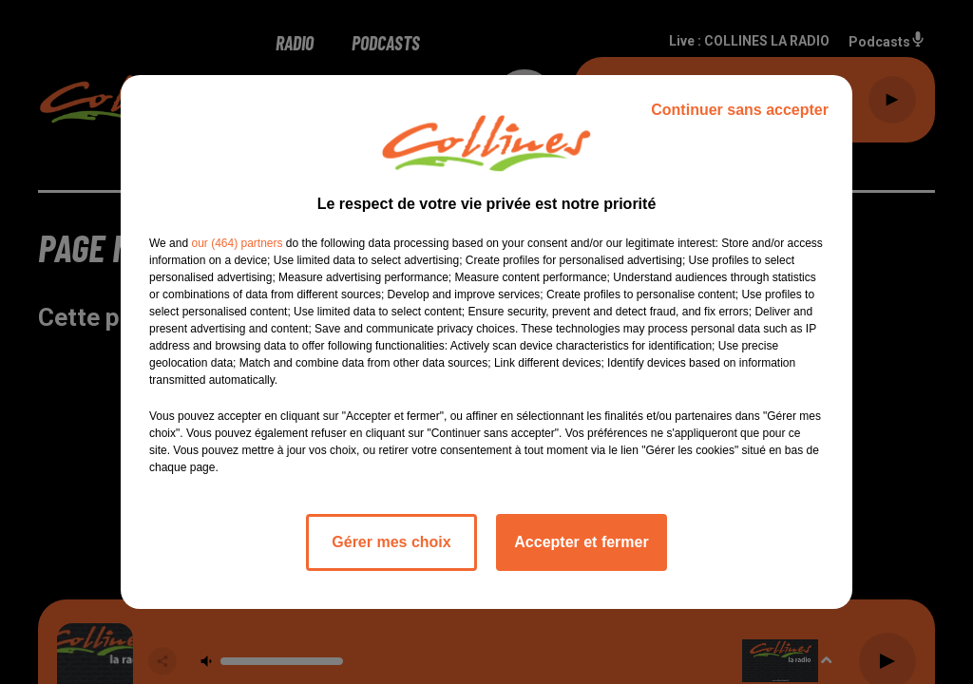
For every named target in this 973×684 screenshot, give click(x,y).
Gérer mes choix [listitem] (391, 542)
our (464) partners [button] (236, 243)
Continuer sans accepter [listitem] (740, 110)
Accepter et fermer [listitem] (581, 542)
